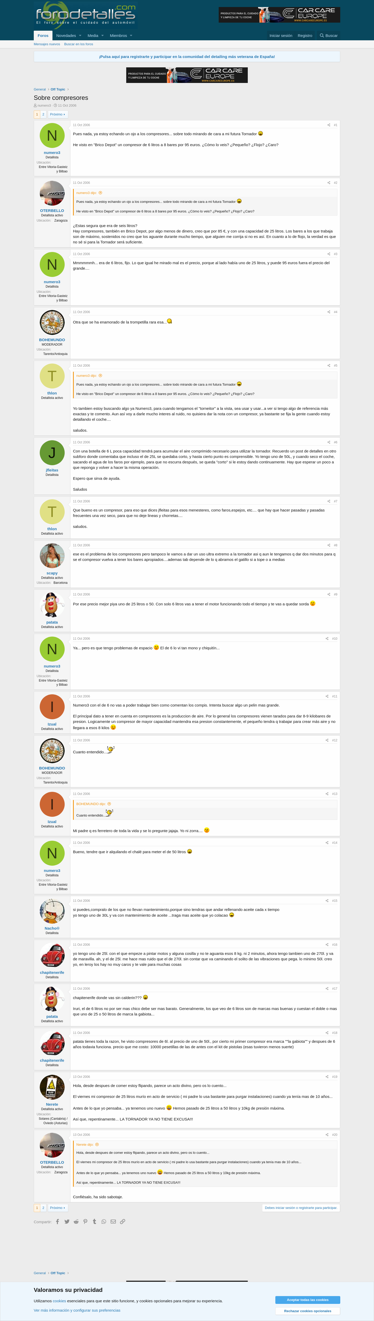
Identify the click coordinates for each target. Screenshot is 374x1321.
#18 (334, 1033)
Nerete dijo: (85, 1145)
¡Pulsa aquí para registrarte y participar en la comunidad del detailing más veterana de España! (187, 56)
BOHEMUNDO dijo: (91, 804)
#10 (334, 638)
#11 (334, 696)
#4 (335, 312)
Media (93, 35)
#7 (335, 501)
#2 (335, 183)
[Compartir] (329, 125)
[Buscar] (328, 35)
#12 (334, 740)
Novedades (66, 35)
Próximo (56, 114)
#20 (334, 1135)
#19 (334, 1077)
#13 (334, 794)
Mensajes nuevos (47, 44)
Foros (43, 35)
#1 (335, 125)
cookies (59, 1301)
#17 (334, 988)
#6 (335, 442)
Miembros (118, 35)
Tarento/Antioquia (55, 354)
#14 (334, 843)
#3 (335, 254)
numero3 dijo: (86, 193)
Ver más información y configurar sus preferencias (77, 1310)
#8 (335, 545)
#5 (335, 365)
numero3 (44, 105)
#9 (335, 594)
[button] (80, 35)
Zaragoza (61, 220)
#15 (334, 901)
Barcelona (61, 583)
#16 (334, 945)
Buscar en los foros (78, 44)
